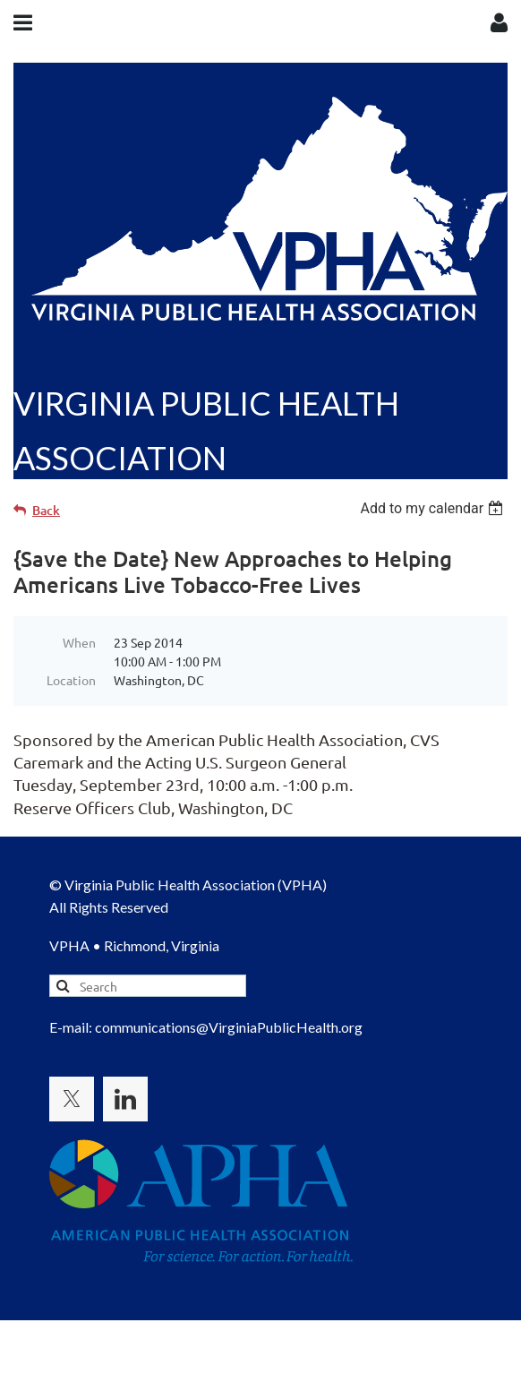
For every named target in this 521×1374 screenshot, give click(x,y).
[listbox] (434, 508)
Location (71, 680)
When (79, 642)
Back (46, 510)
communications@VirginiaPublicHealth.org (229, 1026)
